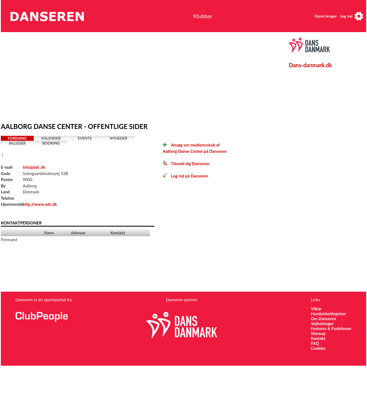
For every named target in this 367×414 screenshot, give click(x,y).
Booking (51, 143)
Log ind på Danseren (185, 175)
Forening (17, 138)
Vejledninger (322, 323)
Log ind (346, 16)
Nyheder (118, 138)
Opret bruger (326, 16)
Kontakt (318, 338)
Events (85, 138)
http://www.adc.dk (40, 204)
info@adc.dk (34, 167)
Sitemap (318, 333)
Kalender (51, 138)
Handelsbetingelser (328, 313)
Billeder (17, 143)
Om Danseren (323, 318)
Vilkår (316, 308)
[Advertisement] (106, 76)
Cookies (318, 348)
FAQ (315, 343)
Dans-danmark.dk (310, 65)
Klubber (202, 16)
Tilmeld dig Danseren (186, 163)
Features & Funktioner (331, 328)
